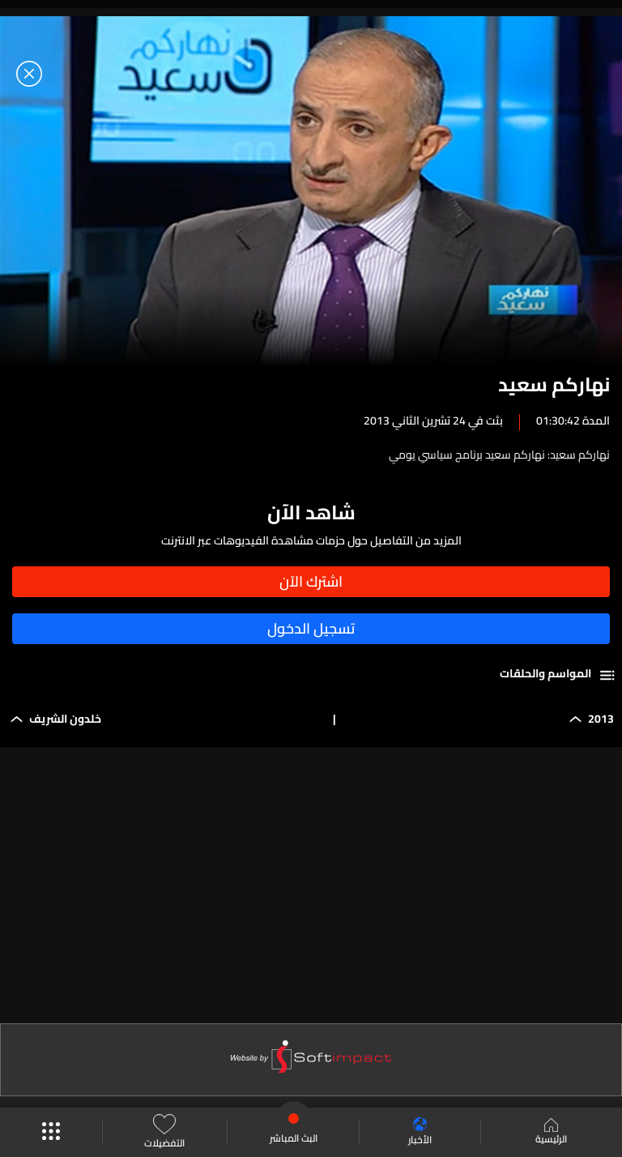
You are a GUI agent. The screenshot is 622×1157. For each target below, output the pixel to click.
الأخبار (420, 1132)
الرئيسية (551, 1132)
